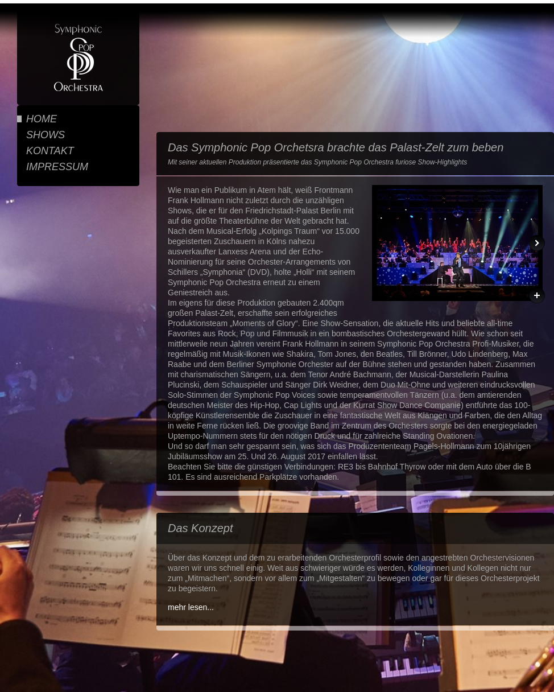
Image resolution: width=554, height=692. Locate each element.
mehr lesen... (191, 607)
